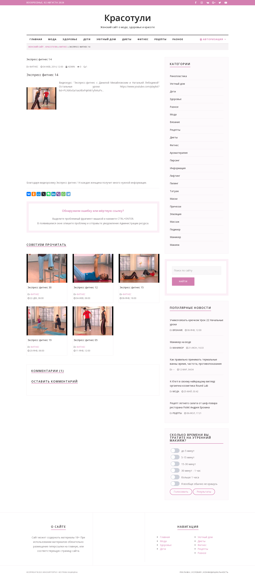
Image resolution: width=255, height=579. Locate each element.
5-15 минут (187, 457)
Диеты (126, 39)
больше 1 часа (190, 477)
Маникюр (175, 237)
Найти (183, 281)
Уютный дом (106, 39)
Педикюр (175, 229)
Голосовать (181, 491)
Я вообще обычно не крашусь (199, 484)
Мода (52, 39)
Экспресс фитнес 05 (86, 340)
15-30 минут (188, 464)
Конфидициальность (215, 572)
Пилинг (174, 183)
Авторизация (211, 39)
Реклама (185, 572)
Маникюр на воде (180, 342)
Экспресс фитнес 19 (40, 340)
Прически (175, 206)
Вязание (175, 122)
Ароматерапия (179, 152)
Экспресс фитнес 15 (132, 287)
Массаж (174, 221)
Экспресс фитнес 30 (40, 287)
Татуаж (174, 191)
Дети (86, 39)
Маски (173, 198)
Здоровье (70, 39)
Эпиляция (175, 214)
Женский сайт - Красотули (42, 47)
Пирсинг (175, 160)
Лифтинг (175, 175)
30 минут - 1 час (191, 470)
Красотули (127, 18)
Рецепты (160, 39)
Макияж (175, 244)
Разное (177, 39)
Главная (36, 39)
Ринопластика (178, 76)
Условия (197, 572)
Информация (178, 168)
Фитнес (142, 39)
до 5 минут (187, 450)
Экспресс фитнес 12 (86, 287)
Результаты (204, 491)
